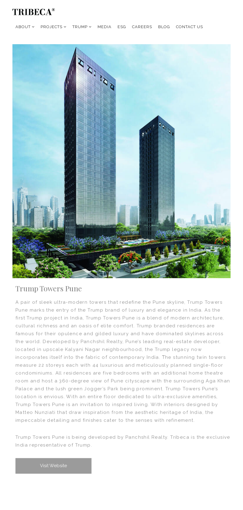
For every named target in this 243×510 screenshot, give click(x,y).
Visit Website (53, 466)
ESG (122, 27)
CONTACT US (189, 27)
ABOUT (25, 27)
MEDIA (105, 27)
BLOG (164, 27)
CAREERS (142, 27)
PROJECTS (53, 27)
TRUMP (82, 27)
